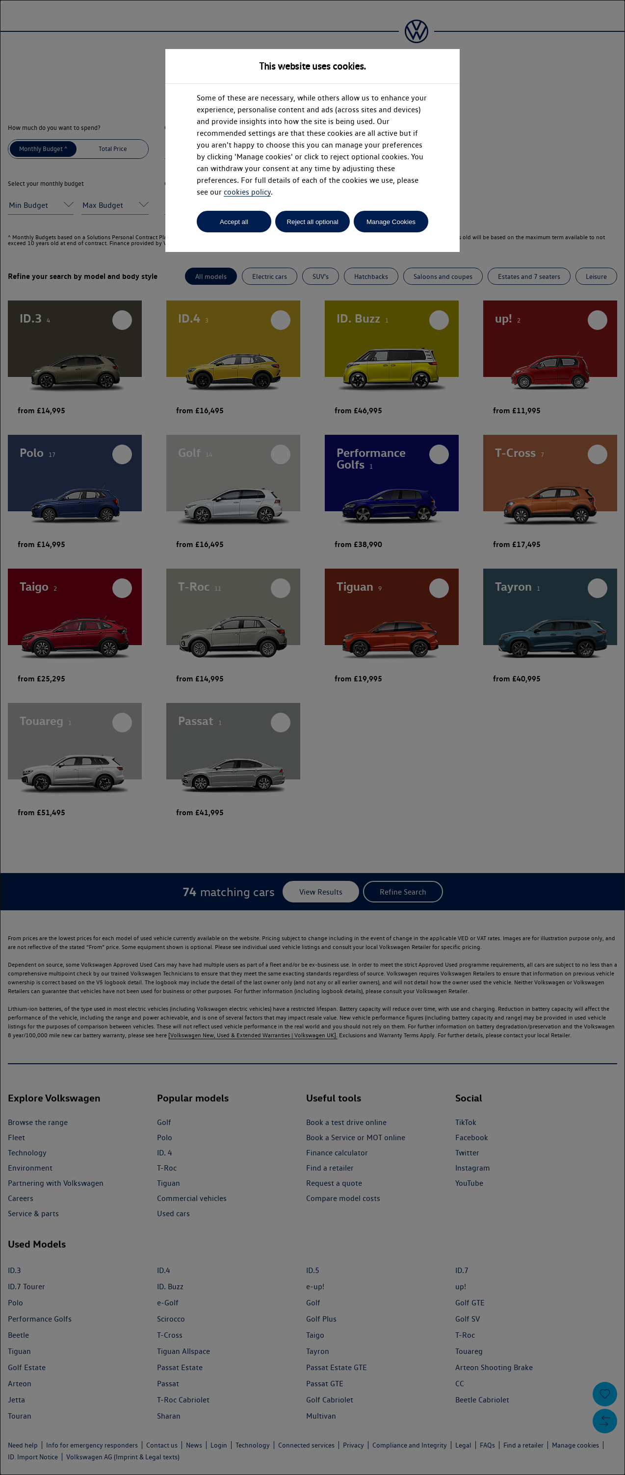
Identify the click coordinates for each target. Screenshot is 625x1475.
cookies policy (247, 192)
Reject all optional (312, 221)
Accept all (234, 221)
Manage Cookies (391, 221)
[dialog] (312, 737)
